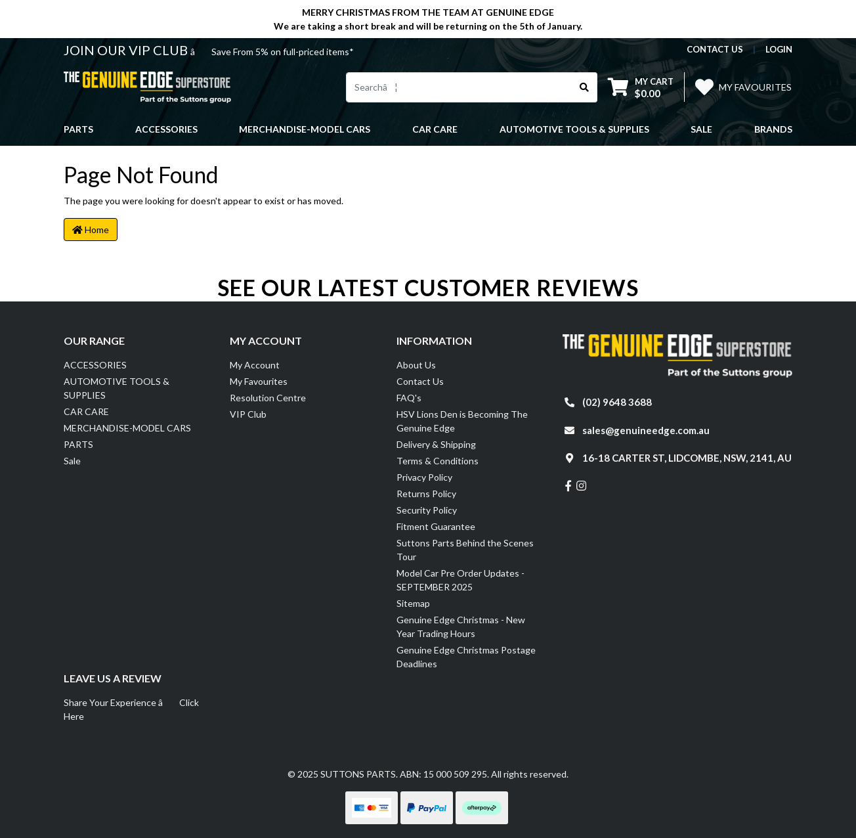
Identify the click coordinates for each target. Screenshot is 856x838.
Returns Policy (426, 493)
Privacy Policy (424, 477)
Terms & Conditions (437, 460)
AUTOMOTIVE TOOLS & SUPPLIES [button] (574, 129)
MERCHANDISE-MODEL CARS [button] (304, 129)
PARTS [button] (78, 129)
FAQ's (408, 397)
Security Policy (426, 510)
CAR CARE (86, 411)
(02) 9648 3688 (617, 402)
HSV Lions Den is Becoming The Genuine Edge (462, 420)
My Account (255, 364)
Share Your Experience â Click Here (131, 709)
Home (90, 229)
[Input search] (459, 87)
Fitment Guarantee (435, 526)
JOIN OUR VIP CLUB (127, 50)
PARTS (78, 444)
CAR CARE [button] (435, 129)
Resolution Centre (268, 397)
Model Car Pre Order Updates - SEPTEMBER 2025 (460, 579)
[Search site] (584, 87)
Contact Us (420, 381)
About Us (416, 364)
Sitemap (413, 603)
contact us (715, 49)
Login (778, 49)
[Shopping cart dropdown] (640, 87)
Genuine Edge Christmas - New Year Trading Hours (460, 626)
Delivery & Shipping (436, 444)
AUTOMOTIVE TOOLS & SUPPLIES (116, 388)
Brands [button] (773, 129)
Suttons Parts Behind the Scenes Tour (465, 549)
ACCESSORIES (95, 364)
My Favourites (259, 381)
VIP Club (248, 414)
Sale (701, 129)
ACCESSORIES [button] (166, 129)
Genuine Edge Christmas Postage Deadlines (466, 656)
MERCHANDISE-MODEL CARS (127, 427)
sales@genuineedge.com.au (646, 430)
